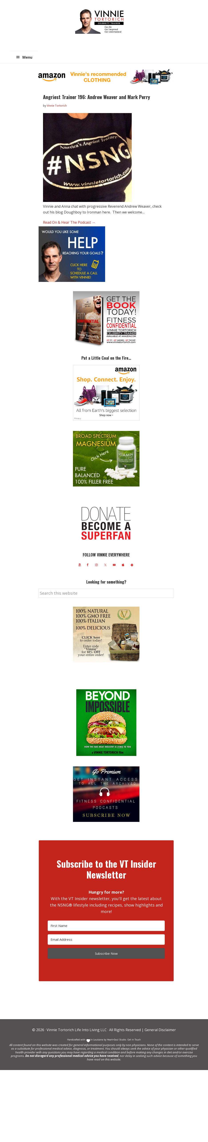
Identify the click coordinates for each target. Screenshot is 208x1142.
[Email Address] (106, 939)
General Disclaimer (160, 1029)
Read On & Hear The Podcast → (69, 222)
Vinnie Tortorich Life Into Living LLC (77, 1029)
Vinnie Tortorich (101, 21)
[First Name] (106, 926)
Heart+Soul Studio (116, 1039)
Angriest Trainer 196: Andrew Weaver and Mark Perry (96, 96)
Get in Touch (134, 1039)
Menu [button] (27, 57)
